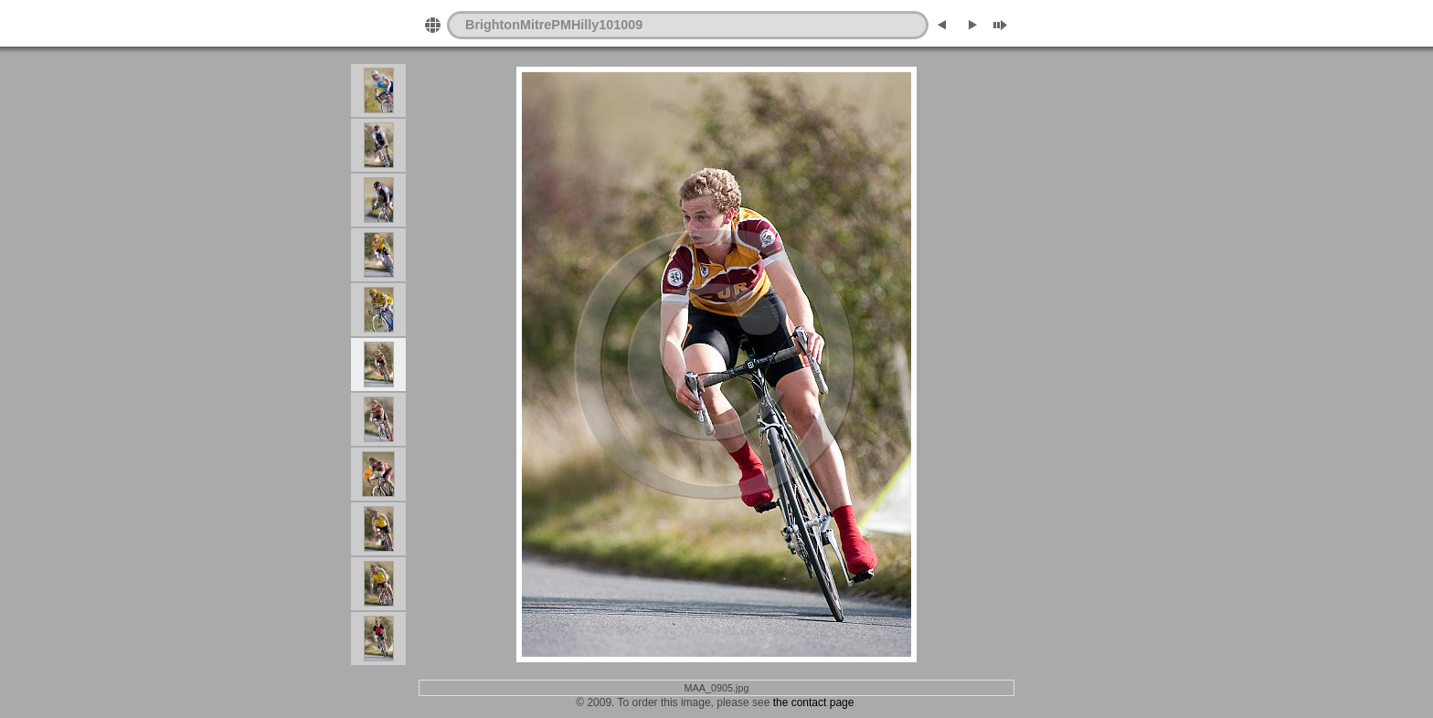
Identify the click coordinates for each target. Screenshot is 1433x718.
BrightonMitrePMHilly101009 (553, 24)
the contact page (812, 702)
